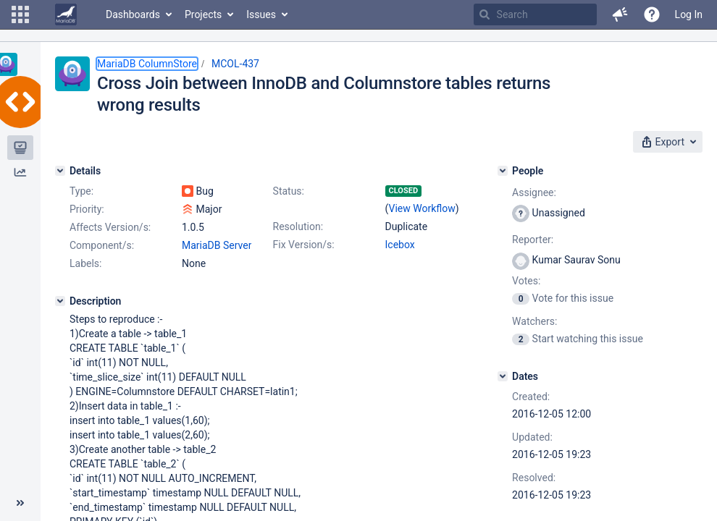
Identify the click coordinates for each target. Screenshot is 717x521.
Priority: (87, 209)
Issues (261, 14)
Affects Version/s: (110, 227)
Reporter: (532, 239)
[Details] (60, 171)
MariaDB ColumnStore (147, 63)
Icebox (400, 244)
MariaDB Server (216, 245)
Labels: (85, 263)
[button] (20, 14)
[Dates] (503, 376)
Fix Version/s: (304, 244)
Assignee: (534, 192)
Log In (689, 14)
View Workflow (422, 208)
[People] (503, 171)
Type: (81, 191)
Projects (203, 14)
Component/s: (102, 245)
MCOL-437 (235, 63)
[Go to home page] (66, 14)
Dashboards (133, 14)
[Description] (60, 301)
